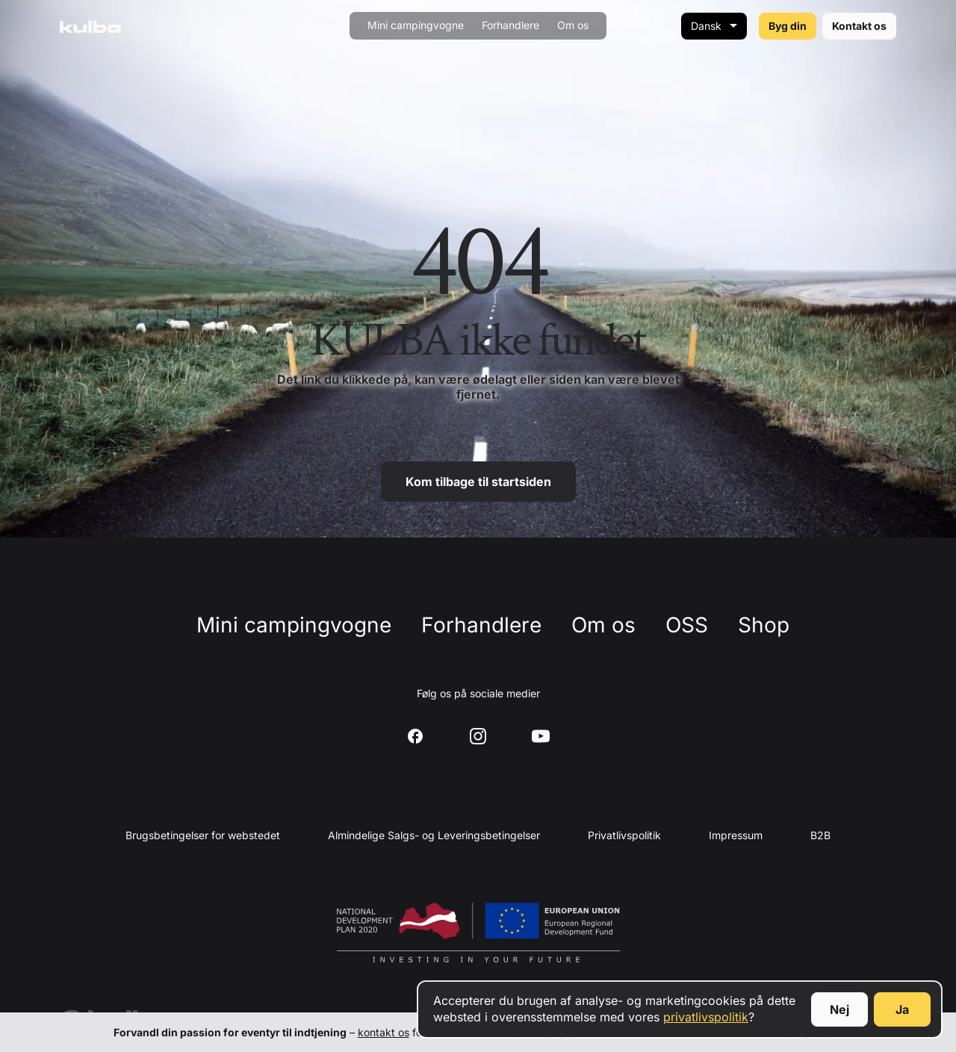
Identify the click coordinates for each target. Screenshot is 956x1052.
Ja (902, 1009)
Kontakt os (859, 25)
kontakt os (383, 1032)
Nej (839, 1009)
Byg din (788, 25)
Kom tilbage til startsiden (478, 481)
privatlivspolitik (705, 1016)
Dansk (706, 25)
